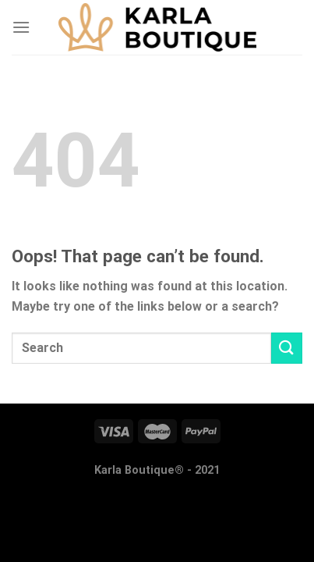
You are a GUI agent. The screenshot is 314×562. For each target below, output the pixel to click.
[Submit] (286, 348)
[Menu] (21, 27)
